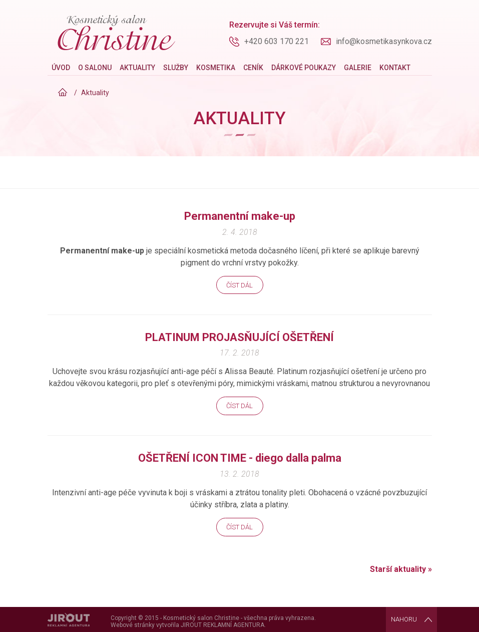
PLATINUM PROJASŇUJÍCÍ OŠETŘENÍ (239, 337)
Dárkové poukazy (303, 68)
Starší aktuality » (401, 569)
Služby (175, 68)
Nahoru (404, 619)
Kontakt (394, 68)
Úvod (61, 68)
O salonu (95, 68)
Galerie (357, 68)
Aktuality (137, 68)
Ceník (253, 68)
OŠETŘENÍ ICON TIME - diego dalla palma (239, 458)
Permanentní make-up (239, 216)
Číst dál (239, 285)
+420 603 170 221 (276, 41)
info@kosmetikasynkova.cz (384, 41)
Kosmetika (215, 68)
